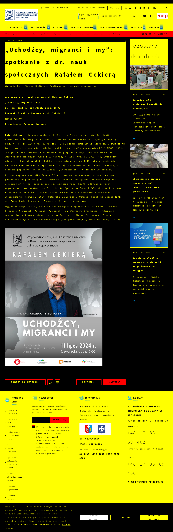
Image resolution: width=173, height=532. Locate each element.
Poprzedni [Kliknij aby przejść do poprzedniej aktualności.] (146, 34)
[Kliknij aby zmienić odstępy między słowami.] (140, 8)
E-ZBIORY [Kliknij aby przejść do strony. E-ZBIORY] (58, 27)
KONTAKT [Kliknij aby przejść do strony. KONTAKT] (154, 27)
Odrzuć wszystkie (94, 517)
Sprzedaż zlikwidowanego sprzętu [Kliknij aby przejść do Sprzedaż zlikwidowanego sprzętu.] (14, 477)
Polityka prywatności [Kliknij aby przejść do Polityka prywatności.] (13, 488)
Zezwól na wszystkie (154, 517)
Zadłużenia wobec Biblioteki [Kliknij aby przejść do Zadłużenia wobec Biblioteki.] (12, 448)
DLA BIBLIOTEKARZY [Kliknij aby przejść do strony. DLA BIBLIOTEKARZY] (112, 27)
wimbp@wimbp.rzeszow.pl (145, 481)
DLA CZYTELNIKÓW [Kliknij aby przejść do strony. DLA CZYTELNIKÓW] (82, 27)
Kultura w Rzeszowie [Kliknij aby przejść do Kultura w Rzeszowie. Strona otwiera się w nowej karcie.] (12, 412)
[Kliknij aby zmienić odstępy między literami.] (131, 8)
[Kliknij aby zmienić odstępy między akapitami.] (144, 8)
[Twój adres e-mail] (41, 420)
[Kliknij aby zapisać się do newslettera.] (59, 420)
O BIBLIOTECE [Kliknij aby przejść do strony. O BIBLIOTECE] (15, 27)
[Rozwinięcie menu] (13, 402)
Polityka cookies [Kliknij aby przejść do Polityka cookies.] (11, 497)
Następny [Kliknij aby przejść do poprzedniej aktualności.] (162, 34)
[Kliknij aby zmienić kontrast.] (154, 8)
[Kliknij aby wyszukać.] (134, 16)
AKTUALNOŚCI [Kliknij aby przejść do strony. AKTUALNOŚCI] (39, 27)
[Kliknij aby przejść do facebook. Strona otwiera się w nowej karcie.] (150, 16)
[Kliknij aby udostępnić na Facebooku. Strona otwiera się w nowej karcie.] (50, 382)
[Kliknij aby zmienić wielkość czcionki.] (126, 8)
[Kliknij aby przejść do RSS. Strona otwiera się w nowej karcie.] (125, 41)
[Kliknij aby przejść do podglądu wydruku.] (57, 382)
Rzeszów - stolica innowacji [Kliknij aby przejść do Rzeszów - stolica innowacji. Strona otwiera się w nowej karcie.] (12, 422)
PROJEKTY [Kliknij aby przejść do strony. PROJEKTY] (136, 27)
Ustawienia (124, 517)
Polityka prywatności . (47, 453)
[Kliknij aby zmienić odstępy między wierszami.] (135, 8)
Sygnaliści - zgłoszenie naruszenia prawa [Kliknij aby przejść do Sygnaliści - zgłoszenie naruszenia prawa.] (13, 463)
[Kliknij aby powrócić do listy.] (154, 34)
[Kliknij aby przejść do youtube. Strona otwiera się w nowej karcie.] (144, 16)
